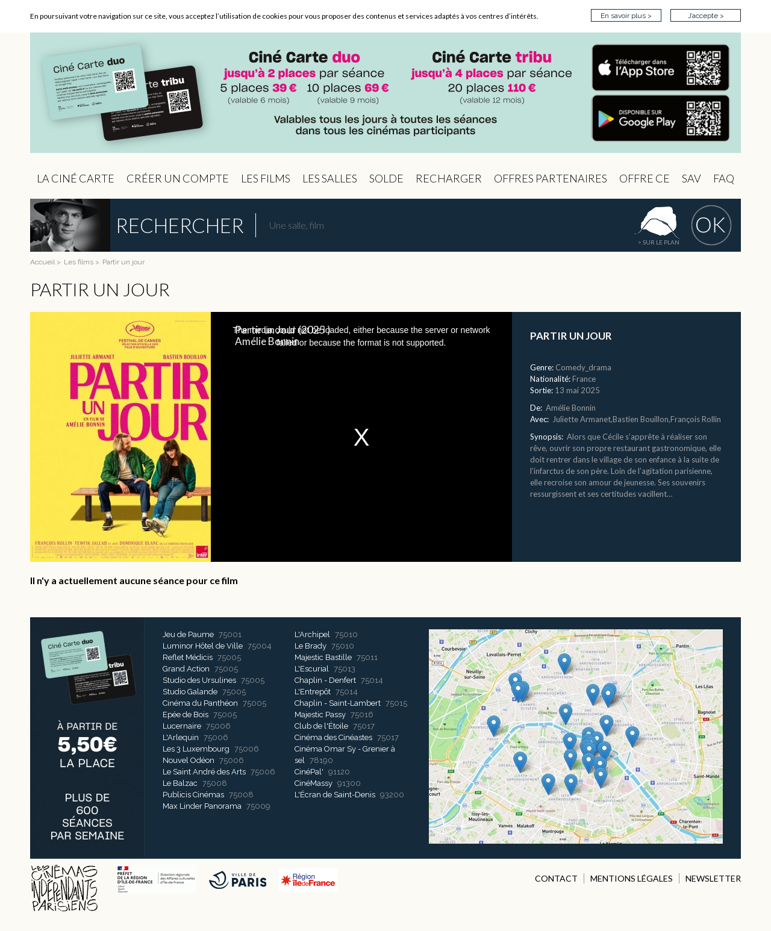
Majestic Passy (320, 714)
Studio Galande (190, 691)
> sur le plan (658, 242)
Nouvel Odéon (188, 760)
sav (691, 178)
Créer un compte (177, 178)
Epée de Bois (185, 714)
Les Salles (329, 178)
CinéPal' (309, 771)
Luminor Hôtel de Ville (203, 645)
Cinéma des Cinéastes (333, 737)
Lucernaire (182, 725)
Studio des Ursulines (199, 680)
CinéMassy (313, 783)
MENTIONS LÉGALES (631, 878)
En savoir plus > (626, 15)
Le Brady (310, 645)
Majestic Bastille (323, 657)
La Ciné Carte (75, 178)
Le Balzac (180, 783)
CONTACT (556, 878)
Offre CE (644, 178)
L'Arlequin (181, 737)
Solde (386, 178)
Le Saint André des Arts (204, 771)
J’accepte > (706, 15)
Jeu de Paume (188, 634)
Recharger (449, 178)
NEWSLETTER (713, 878)
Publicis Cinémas (193, 794)
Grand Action (186, 668)
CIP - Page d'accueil (385, 93)
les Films (265, 178)
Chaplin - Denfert (325, 680)
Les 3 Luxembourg (196, 748)
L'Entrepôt (313, 691)
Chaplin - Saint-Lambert (338, 703)
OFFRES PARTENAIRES (550, 178)
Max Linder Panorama (202, 806)
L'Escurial (312, 668)
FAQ (723, 178)
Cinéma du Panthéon (200, 703)
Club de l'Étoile (321, 725)
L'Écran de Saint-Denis (335, 794)
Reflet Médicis (188, 657)
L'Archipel (312, 634)
